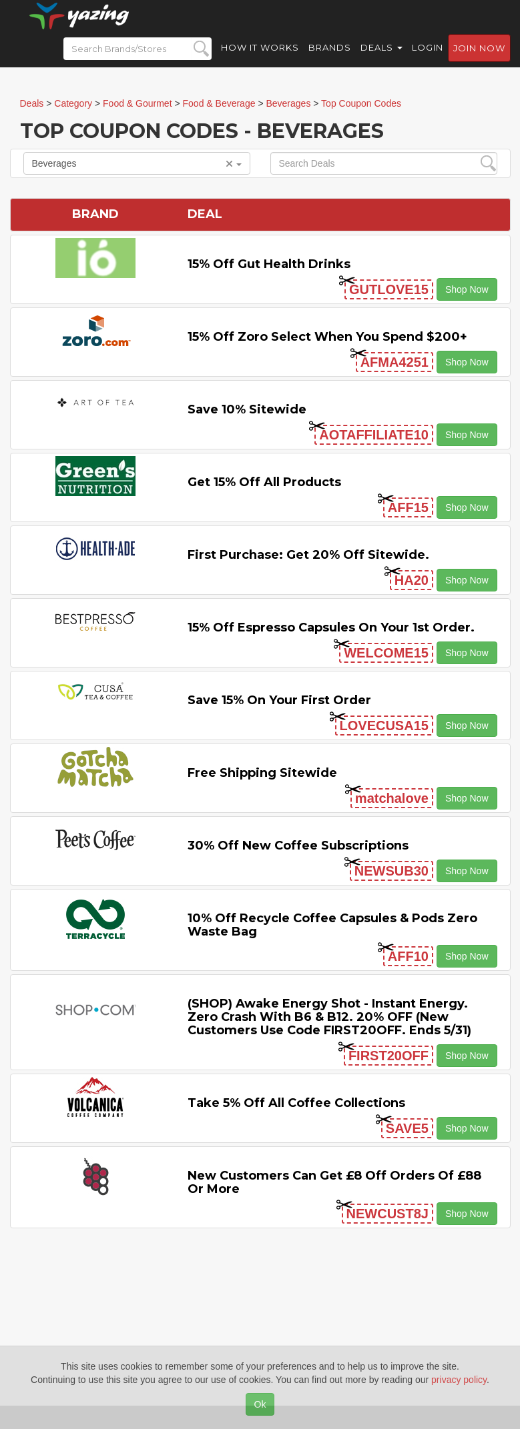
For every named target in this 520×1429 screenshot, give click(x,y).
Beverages (137, 163)
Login (427, 60)
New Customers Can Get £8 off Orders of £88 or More (334, 1182)
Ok (260, 1404)
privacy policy (459, 1379)
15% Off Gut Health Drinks (269, 264)
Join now (479, 60)
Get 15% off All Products (264, 482)
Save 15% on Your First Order (279, 700)
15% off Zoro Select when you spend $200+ (327, 336)
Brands (329, 60)
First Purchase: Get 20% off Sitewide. (308, 554)
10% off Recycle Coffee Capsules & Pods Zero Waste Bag (332, 925)
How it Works (260, 60)
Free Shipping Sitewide (262, 773)
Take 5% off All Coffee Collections (296, 1103)
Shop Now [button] (467, 289)
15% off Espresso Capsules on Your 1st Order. (331, 627)
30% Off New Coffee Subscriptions (298, 845)
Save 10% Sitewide (247, 409)
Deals (381, 60)
